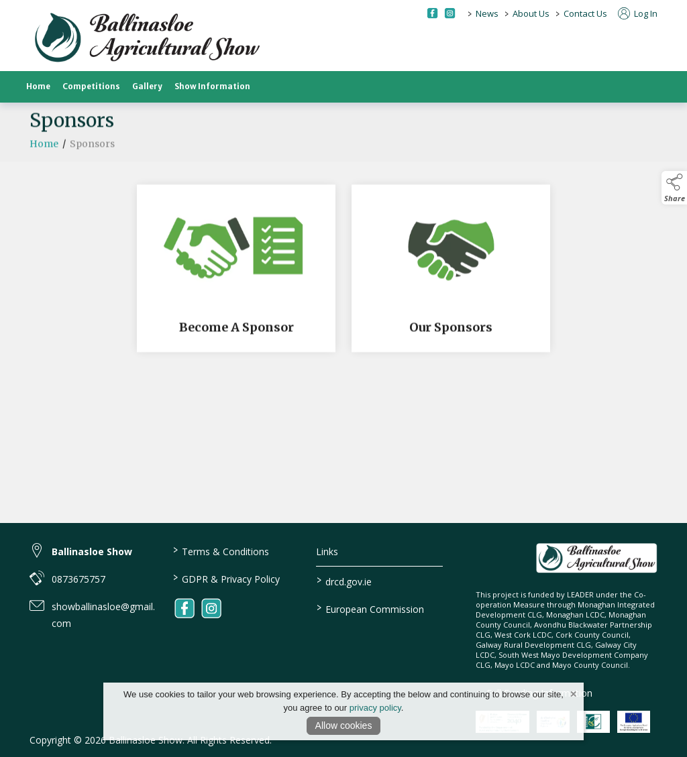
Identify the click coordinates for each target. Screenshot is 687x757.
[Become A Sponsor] (236, 272)
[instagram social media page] (450, 13)
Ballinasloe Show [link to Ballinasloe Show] (92, 551)
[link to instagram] (211, 608)
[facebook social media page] (432, 13)
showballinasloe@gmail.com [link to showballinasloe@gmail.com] (103, 615)
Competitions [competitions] (91, 86)
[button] (674, 188)
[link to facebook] (184, 608)
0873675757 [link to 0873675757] (78, 579)
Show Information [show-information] (212, 86)
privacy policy (375, 708)
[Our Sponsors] (451, 272)
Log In (637, 13)
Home (38, 86)
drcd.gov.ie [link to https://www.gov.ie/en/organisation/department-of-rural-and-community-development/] (343, 580)
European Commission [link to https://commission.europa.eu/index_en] (369, 608)
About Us (531, 13)
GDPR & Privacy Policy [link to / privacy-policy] (226, 578)
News (487, 13)
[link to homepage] (147, 38)
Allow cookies (343, 725)
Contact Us (585, 13)
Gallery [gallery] (147, 86)
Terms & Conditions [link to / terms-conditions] (221, 550)
